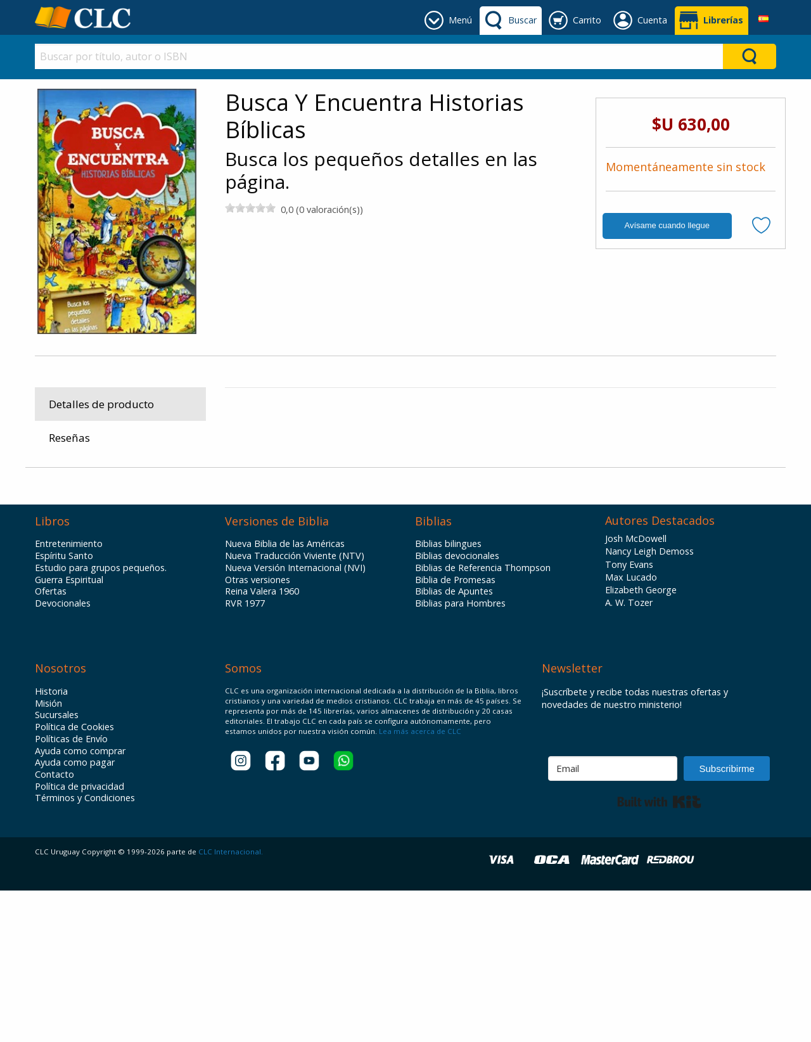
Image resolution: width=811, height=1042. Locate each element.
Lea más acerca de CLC (419, 883)
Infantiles (343, 582)
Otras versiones (257, 731)
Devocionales (63, 755)
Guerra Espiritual (69, 731)
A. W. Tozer (629, 755)
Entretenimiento (69, 696)
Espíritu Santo (64, 708)
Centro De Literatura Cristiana (667, 420)
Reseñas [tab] (69, 437)
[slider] (250, 208)
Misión (48, 855)
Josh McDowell (636, 691)
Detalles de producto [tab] (101, 404)
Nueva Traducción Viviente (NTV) (294, 708)
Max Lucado (631, 729)
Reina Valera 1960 (262, 743)
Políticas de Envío (71, 891)
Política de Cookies (74, 879)
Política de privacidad (79, 938)
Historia (51, 843)
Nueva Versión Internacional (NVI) (295, 720)
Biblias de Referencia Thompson (483, 720)
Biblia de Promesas (455, 731)
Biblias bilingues (448, 696)
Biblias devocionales (457, 708)
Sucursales (57, 867)
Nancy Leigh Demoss (649, 703)
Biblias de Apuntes (454, 743)
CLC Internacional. (230, 1003)
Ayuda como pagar (75, 914)
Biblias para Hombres (460, 755)
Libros (301, 582)
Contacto (54, 926)
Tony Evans (629, 716)
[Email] (612, 920)
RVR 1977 (245, 755)
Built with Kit (659, 953)
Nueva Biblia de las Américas (285, 696)
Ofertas (51, 743)
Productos (256, 582)
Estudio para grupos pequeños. (101, 720)
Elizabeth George (641, 742)
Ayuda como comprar (80, 902)
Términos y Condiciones (85, 950)
